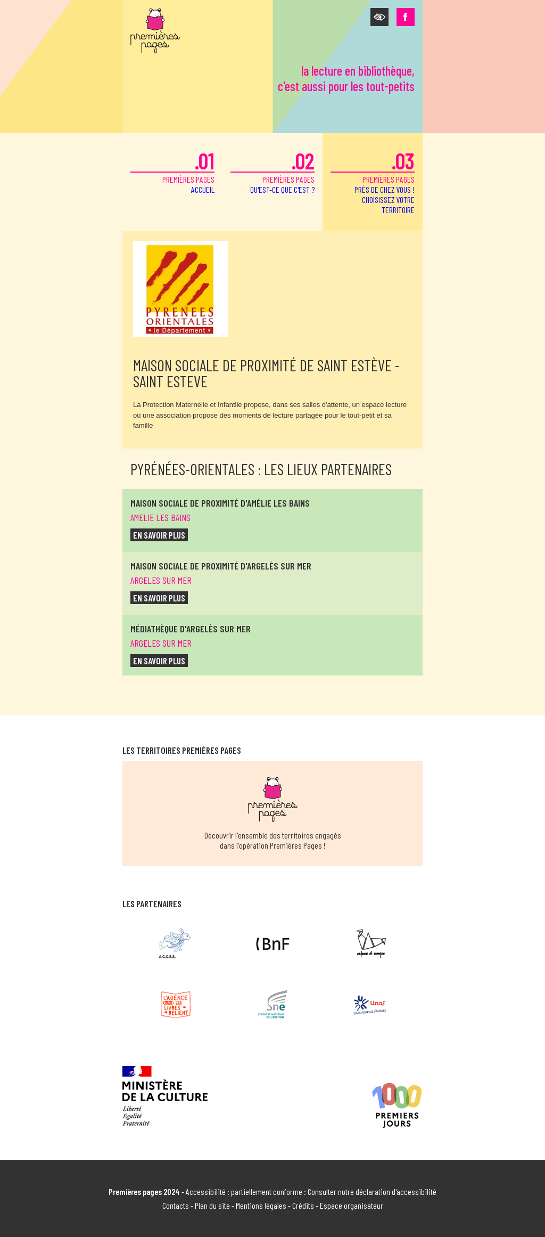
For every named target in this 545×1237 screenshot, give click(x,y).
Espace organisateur (351, 1205)
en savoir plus (159, 535)
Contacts (175, 1205)
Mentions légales (261, 1205)
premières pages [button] (373, 181)
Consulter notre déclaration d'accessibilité (372, 1191)
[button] (379, 17)
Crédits (303, 1205)
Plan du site (212, 1205)
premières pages (172, 170)
